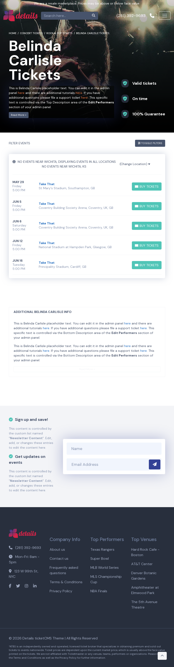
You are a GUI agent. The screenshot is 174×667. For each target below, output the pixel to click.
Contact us (59, 558)
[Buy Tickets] (147, 186)
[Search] (65, 16)
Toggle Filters (150, 143)
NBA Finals (98, 591)
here (21, 93)
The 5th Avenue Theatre (144, 604)
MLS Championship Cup (106, 579)
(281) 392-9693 (25, 547)
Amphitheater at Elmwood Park (145, 590)
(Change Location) (135, 164)
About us (57, 549)
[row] (87, 186)
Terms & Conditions (66, 582)
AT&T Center (142, 564)
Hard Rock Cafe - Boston (145, 552)
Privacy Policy (61, 591)
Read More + (19, 115)
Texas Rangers (102, 549)
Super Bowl (99, 558)
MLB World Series (104, 567)
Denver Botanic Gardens (144, 576)
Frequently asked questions (64, 570)
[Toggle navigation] (165, 16)
